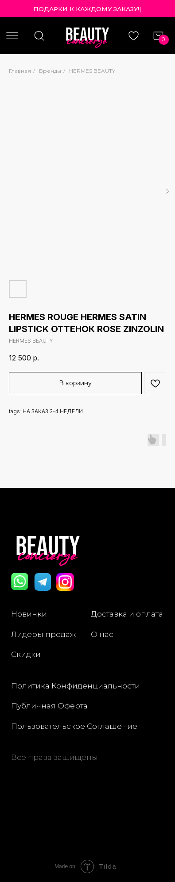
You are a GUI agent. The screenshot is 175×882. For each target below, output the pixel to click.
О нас (102, 634)
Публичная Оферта (49, 705)
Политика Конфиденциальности (75, 685)
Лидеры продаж (43, 634)
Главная (20, 70)
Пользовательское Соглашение (74, 726)
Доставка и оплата (127, 613)
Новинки (29, 613)
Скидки (26, 654)
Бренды (50, 70)
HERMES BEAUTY (92, 70)
